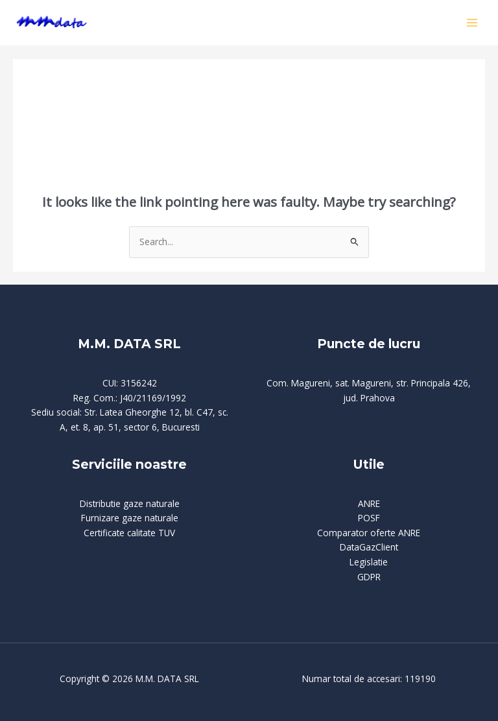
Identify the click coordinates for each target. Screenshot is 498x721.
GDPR (369, 577)
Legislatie (369, 562)
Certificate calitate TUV (129, 532)
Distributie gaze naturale (130, 503)
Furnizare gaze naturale (129, 518)
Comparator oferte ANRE (368, 532)
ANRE (369, 503)
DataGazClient (369, 547)
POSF (369, 518)
